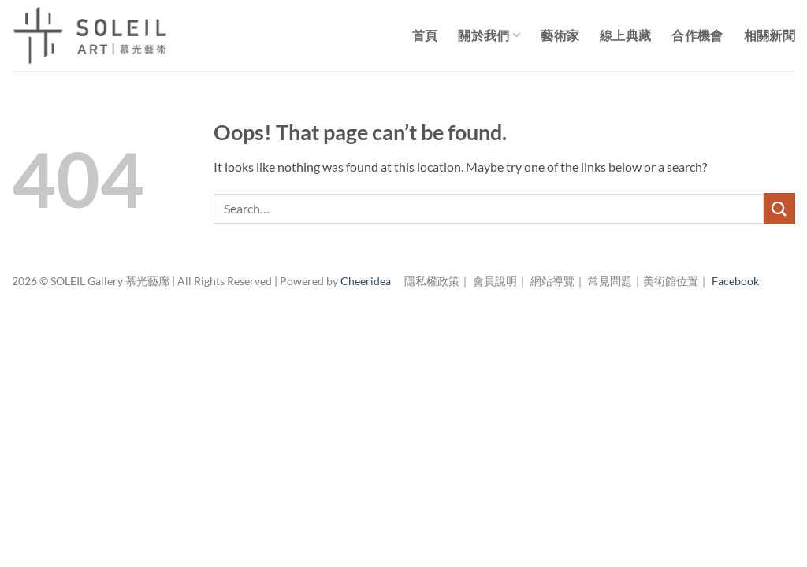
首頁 (425, 35)
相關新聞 (769, 35)
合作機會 (697, 35)
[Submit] (779, 208)
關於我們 (489, 35)
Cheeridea (365, 280)
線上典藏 (625, 35)
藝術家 (560, 35)
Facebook (735, 280)
